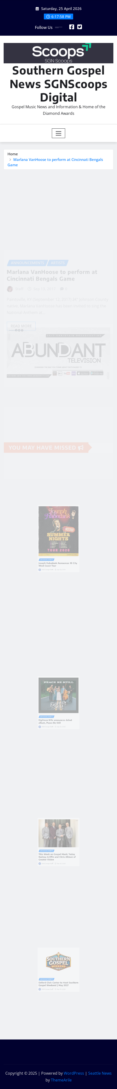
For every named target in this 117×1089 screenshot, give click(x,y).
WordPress (74, 1073)
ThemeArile (61, 1080)
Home (13, 153)
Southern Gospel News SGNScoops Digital (59, 83)
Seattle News (100, 1073)
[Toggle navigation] (58, 133)
